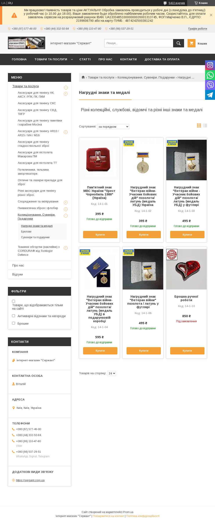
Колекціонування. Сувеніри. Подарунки (146, 77)
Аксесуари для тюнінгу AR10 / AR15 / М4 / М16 (38, 133)
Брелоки (26, 231)
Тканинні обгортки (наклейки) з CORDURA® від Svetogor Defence (39, 250)
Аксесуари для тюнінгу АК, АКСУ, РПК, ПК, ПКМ (36, 94)
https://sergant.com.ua (30, 480)
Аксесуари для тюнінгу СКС (37, 103)
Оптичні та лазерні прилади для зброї (40, 182)
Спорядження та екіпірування (38, 201)
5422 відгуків (177, 3)
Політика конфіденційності (142, 516)
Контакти (128, 59)
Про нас (105, 59)
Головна (19, 59)
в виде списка (205, 126)
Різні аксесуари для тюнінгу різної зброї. (37, 192)
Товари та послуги (50, 59)
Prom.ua (128, 512)
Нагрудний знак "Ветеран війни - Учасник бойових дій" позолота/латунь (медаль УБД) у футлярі (186, 196)
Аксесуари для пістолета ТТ (37, 162)
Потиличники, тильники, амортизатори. (33, 171)
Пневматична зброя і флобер (38, 208)
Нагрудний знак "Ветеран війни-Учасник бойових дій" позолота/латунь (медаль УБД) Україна (143, 196)
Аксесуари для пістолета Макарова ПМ (35, 154)
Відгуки (17, 274)
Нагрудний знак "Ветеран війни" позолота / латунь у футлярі (143, 302)
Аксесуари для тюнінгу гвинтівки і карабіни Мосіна (40, 122)
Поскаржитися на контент (108, 516)
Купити (100, 234)
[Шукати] (178, 43)
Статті (85, 59)
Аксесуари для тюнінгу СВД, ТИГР (37, 112)
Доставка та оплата (162, 59)
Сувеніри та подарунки (35, 237)
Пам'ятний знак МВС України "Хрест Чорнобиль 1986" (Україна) (99, 193)
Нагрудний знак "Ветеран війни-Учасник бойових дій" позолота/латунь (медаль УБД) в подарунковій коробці (99, 309)
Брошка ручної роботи (186, 298)
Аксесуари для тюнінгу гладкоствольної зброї (33, 143)
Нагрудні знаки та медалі (37, 225)
